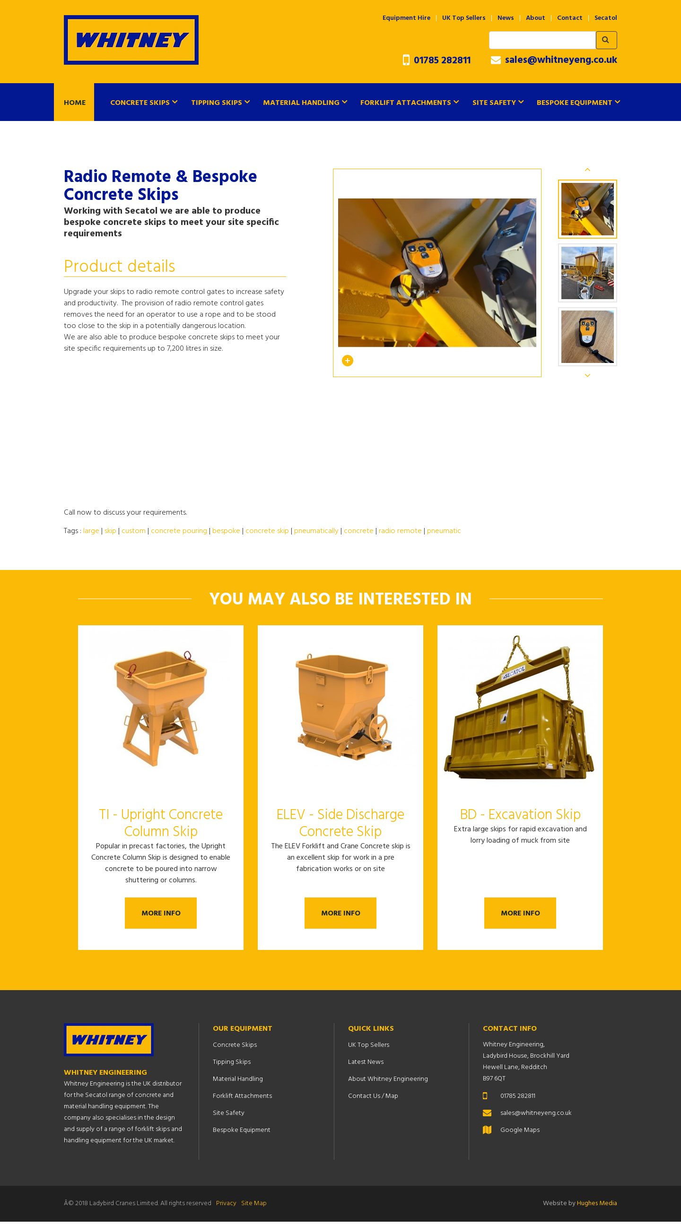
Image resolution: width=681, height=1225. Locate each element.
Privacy (226, 1206)
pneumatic (444, 531)
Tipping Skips (216, 103)
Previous (588, 169)
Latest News (366, 1065)
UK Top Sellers (464, 18)
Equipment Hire (406, 18)
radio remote (400, 531)
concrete (359, 531)
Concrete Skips (140, 103)
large (91, 531)
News (506, 18)
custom (134, 531)
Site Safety (494, 103)
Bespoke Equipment (574, 103)
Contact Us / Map (373, 1099)
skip (110, 531)
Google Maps (520, 1133)
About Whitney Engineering (388, 1082)
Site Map (254, 1206)
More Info (161, 915)
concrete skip (267, 531)
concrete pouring (179, 531)
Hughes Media (597, 1206)
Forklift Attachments (405, 103)
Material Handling (301, 103)
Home (75, 103)
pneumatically (316, 531)
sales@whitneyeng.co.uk (554, 60)
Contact (570, 18)
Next (588, 375)
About (535, 18)
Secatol (605, 18)
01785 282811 (437, 61)
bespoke (226, 531)
